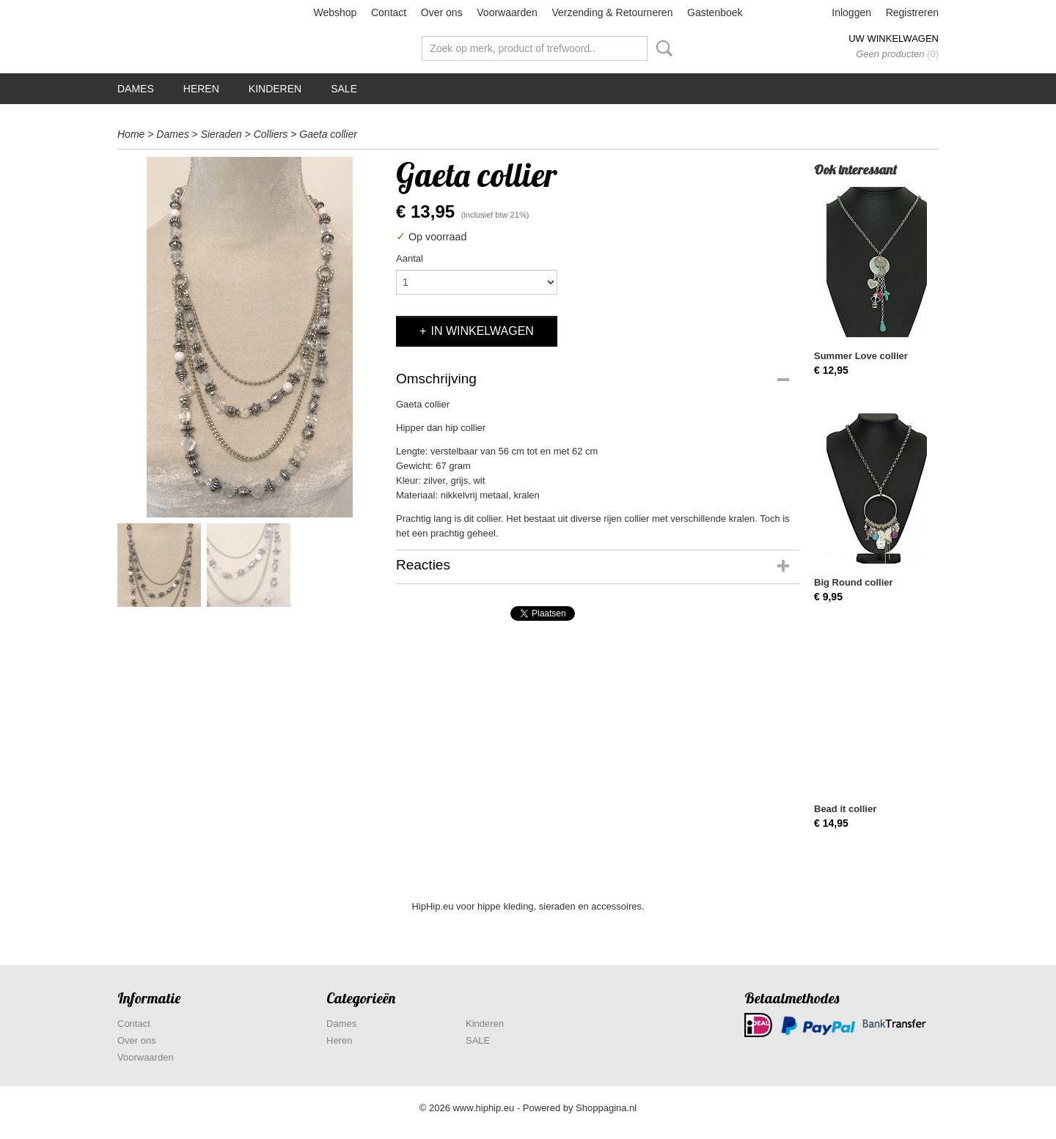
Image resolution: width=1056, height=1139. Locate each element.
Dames (135, 89)
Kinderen (275, 89)
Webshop (334, 12)
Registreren (912, 12)
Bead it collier (845, 808)
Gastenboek (715, 12)
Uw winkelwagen (893, 38)
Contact (388, 12)
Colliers (271, 134)
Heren (201, 89)
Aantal (409, 258)
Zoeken (661, 48)
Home (130, 134)
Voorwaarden (507, 12)
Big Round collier (853, 582)
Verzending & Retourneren (611, 12)
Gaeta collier (328, 134)
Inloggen (851, 12)
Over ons (442, 12)
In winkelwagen (481, 331)
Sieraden (221, 134)
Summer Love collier (861, 355)
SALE (344, 89)
